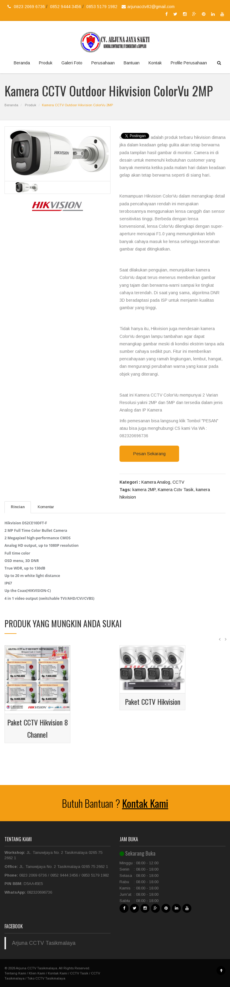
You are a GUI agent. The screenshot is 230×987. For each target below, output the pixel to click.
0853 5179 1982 (101, 6)
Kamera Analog (155, 482)
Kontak (155, 62)
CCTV (178, 482)
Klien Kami (37, 973)
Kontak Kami (145, 803)
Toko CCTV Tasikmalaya (46, 978)
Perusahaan (103, 62)
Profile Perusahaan (189, 62)
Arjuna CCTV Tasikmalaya (43, 943)
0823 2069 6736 (30, 6)
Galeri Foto (71, 62)
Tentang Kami (15, 973)
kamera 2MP (143, 489)
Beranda (22, 62)
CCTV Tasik (79, 973)
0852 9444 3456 (66, 6)
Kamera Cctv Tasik (175, 489)
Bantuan (132, 62)
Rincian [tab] (18, 507)
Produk (45, 62)
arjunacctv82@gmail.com (147, 6)
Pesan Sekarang (149, 453)
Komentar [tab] (46, 507)
